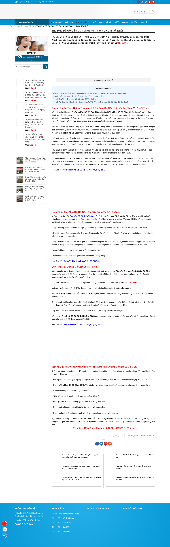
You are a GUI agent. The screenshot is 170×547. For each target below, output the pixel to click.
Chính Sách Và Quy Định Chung (65, 514)
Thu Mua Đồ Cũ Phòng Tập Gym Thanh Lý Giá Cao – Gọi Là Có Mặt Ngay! (81, 467)
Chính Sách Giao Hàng (62, 523)
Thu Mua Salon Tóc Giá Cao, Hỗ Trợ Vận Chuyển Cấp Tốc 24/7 (135, 479)
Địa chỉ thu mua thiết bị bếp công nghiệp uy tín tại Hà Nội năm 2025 (35, 179)
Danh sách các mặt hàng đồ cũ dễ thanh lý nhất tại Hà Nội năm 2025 (35, 198)
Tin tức (134, 22)
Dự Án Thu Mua (121, 22)
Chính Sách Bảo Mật (61, 527)
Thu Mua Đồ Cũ (83, 22)
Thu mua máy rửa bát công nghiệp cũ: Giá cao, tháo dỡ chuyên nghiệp (35, 160)
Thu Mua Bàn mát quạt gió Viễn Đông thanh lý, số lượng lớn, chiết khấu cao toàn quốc (80, 456)
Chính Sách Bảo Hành (61, 532)
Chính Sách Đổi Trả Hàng (63, 518)
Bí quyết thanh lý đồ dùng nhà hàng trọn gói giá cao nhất (34, 189)
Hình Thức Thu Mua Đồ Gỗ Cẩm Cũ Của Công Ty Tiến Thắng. (78, 96)
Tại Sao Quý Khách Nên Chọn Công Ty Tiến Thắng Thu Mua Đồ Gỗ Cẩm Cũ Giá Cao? (92, 102)
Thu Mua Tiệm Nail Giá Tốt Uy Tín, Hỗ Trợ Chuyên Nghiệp (134, 467)
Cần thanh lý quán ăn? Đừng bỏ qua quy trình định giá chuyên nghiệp (35, 169)
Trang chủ (57, 22)
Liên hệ (144, 22)
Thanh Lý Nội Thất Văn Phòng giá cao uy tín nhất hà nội (135, 456)
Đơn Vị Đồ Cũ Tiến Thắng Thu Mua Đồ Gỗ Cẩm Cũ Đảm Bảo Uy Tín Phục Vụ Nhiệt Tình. (89, 93)
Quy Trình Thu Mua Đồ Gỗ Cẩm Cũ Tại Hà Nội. (76, 99)
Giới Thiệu (69, 22)
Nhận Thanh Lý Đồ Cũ (103, 22)
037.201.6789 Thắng (32, 57)
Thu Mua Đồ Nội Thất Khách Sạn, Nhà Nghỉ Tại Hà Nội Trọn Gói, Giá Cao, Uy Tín (81, 479)
